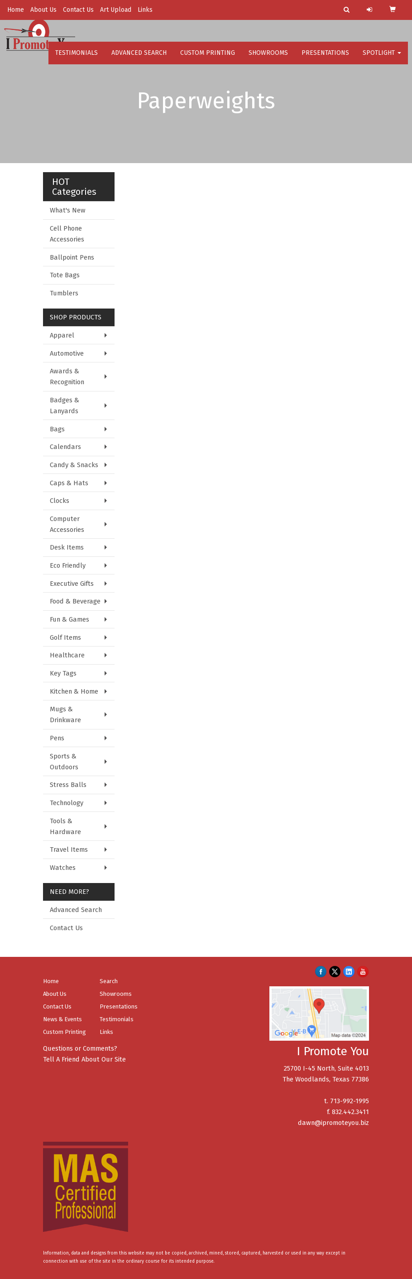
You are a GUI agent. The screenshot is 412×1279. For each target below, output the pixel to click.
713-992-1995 (349, 1101)
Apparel (62, 335)
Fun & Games (69, 619)
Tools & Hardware (65, 826)
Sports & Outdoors (64, 761)
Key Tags (63, 673)
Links (145, 10)
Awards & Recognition (67, 376)
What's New (68, 210)
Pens (57, 738)
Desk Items (67, 547)
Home (15, 10)
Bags (57, 429)
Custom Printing (207, 59)
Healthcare (67, 655)
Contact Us (78, 10)
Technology (66, 803)
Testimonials (76, 59)
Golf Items (65, 637)
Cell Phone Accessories (67, 233)
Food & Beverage (75, 601)
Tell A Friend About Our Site (84, 1059)
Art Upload (115, 10)
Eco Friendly (68, 565)
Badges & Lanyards (64, 405)
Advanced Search (139, 59)
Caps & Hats (69, 483)
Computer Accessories (67, 524)
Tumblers (64, 293)
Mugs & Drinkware (65, 714)
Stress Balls (68, 785)
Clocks (59, 501)
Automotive (67, 353)
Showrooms (268, 59)
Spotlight (382, 59)
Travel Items (69, 849)
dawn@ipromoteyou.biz (333, 1123)
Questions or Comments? (80, 1048)
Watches (63, 868)
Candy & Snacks (74, 465)
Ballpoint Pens (72, 257)
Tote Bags (65, 275)
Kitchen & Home (74, 691)
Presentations (325, 59)
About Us (43, 10)
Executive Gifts (72, 583)
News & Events (62, 1019)
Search (109, 981)
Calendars (65, 447)
